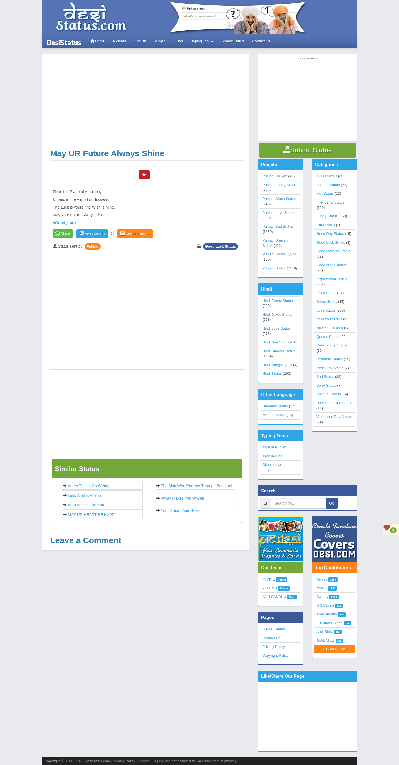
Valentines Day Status (334, 417)
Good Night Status (331, 265)
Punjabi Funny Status (279, 185)
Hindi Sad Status (275, 342)
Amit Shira (324, 632)
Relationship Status (331, 345)
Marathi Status (274, 415)
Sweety (322, 597)
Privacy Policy (273, 647)
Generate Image (135, 233)
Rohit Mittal (325, 640)
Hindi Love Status (276, 328)
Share (65, 233)
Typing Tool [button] (202, 41)
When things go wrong (88, 486)
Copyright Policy (275, 655)
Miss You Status (329, 319)
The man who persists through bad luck (197, 486)
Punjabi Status (274, 268)
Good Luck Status (220, 246)
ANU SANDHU (274, 597)
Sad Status (325, 376)
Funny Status (327, 216)
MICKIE (268, 579)
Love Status (326, 310)
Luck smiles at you (84, 495)
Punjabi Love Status (278, 212)
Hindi (179, 41)
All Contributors (334, 649)
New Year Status (329, 328)
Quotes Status (327, 337)
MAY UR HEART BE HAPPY (92, 514)
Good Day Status (330, 234)
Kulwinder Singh (329, 623)
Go (331, 503)
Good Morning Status (333, 251)
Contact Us (261, 41)
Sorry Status (326, 385)
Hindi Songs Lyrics (277, 365)
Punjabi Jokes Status (279, 199)
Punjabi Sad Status (277, 226)
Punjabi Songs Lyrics (279, 254)
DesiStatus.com (97, 761)
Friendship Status (330, 202)
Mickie (321, 588)
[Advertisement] (147, 101)
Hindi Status (272, 373)
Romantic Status (329, 359)
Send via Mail (92, 233)
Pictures (119, 41)
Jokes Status (326, 301)
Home (97, 41)
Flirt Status (325, 193)
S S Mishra (325, 605)
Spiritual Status (328, 394)
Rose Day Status (330, 368)
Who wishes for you (86, 505)
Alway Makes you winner (182, 498)
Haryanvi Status (275, 406)
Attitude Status (328, 185)
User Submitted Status (334, 403)
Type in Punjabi (274, 447)
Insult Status (326, 293)
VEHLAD (269, 588)
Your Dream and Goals (181, 510)
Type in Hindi (272, 456)
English (140, 41)
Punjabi (160, 41)
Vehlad (92, 246)
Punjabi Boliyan (274, 176)
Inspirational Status (331, 279)
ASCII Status (326, 176)
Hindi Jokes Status (277, 314)
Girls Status (325, 225)
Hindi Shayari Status (278, 351)
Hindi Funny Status (277, 301)
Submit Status (232, 41)
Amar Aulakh (326, 614)
